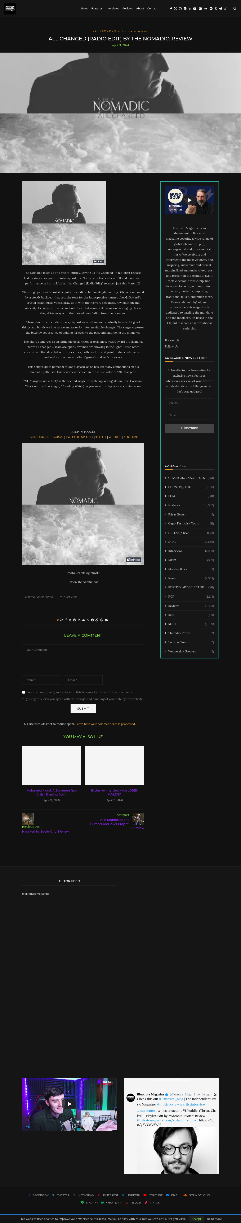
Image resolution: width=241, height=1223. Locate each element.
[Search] (235, 8)
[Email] (200, 8)
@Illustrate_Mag (180, 1094)
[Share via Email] (106, 620)
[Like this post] (61, 620)
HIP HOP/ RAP (191, 533)
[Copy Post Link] (96, 620)
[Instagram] (180, 8)
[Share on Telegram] (92, 620)
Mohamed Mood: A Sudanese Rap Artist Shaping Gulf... (51, 793)
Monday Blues (191, 569)
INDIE (191, 542)
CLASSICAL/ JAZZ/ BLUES (191, 478)
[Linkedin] (190, 8)
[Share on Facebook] (66, 620)
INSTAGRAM (54, 437)
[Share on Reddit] (83, 620)
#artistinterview (193, 1104)
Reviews (127, 8)
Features (96, 8)
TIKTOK (100, 437)
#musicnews (147, 1110)
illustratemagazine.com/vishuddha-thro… (167, 1120)
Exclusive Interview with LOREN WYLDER (114, 793)
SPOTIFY (87, 437)
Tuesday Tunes (191, 642)
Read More (214, 1218)
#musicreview (168, 1104)
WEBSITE (115, 437)
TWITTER (72, 437)
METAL (191, 560)
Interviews (112, 8)
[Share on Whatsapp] (88, 620)
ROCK (191, 624)
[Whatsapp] (216, 8)
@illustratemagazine (36, 894)
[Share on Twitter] (70, 620)
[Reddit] (220, 8)
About (140, 8)
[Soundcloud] (205, 8)
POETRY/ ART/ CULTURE (191, 587)
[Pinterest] (185, 8)
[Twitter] (175, 8)
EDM (191, 496)
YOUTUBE (131, 437)
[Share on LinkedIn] (79, 620)
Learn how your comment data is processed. (106, 724)
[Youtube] (195, 8)
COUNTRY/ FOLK (191, 487)
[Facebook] (171, 8)
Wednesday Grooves (191, 652)
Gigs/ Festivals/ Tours (191, 524)
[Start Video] (189, 200)
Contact (152, 8)
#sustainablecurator (39, 597)
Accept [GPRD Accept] (196, 1219)
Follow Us (171, 346)
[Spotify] (211, 8)
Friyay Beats (191, 515)
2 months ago (201, 1094)
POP (191, 597)
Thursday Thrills (191, 633)
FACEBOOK (36, 437)
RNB (191, 615)
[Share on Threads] (101, 620)
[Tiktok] (225, 8)
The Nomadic (68, 597)
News (84, 8)
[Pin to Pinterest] (74, 620)
